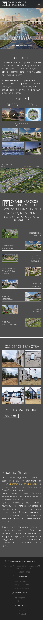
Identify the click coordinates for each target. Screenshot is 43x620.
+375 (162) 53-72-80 (21, 585)
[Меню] (39, 4)
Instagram (21, 610)
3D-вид (27, 167)
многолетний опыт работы (23, 483)
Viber (22, 601)
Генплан (38, 167)
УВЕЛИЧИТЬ (11, 416)
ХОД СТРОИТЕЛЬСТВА (21, 346)
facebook (21, 614)
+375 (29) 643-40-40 (21, 588)
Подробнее (22, 99)
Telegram (21, 598)
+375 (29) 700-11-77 (21, 581)
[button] (3, 24)
